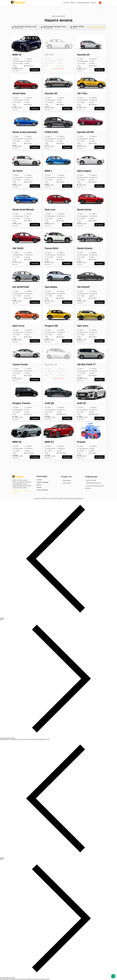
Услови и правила (42, 490)
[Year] (8, 619)
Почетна (39, 480)
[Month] (3, 618)
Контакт (39, 487)
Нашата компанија (42, 482)
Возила (39, 485)
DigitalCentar (79, 498)
